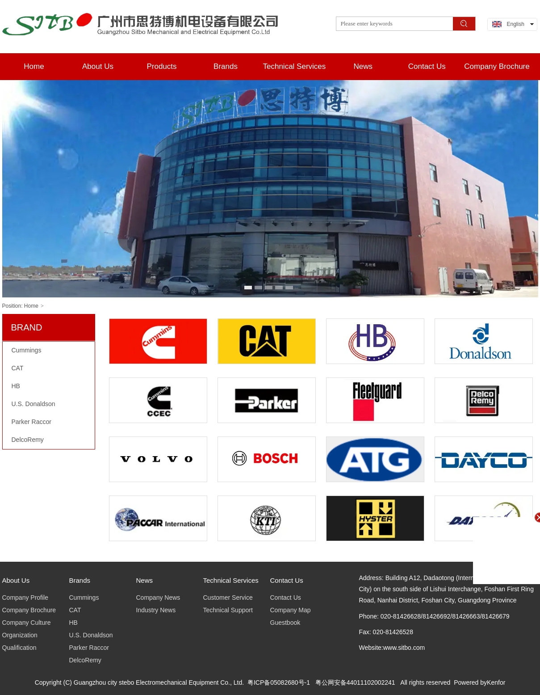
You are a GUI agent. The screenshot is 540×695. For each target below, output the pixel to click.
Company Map (290, 610)
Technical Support (228, 610)
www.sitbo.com (404, 647)
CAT (75, 610)
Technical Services (231, 580)
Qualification (19, 647)
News (144, 580)
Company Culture (26, 622)
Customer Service (228, 597)
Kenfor (496, 682)
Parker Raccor (89, 647)
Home (31, 306)
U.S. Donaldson (91, 635)
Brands (80, 580)
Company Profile (25, 597)
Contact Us (286, 580)
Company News (158, 597)
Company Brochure (29, 610)
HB (73, 622)
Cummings (84, 597)
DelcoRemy (85, 660)
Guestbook (285, 622)
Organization (20, 635)
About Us (16, 580)
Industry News (156, 610)
